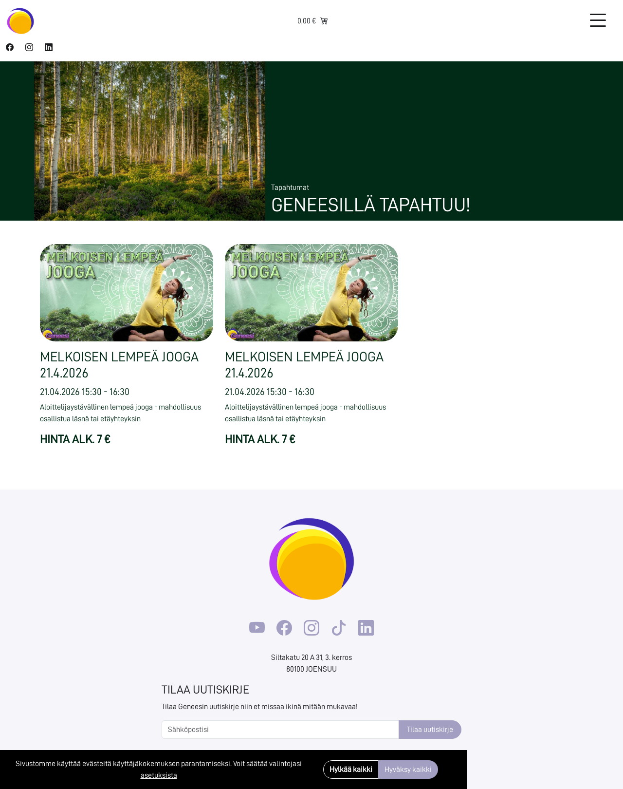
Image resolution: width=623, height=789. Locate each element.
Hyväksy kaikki (408, 769)
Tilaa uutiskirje (430, 729)
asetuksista (159, 775)
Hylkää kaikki (351, 769)
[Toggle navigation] (597, 21)
